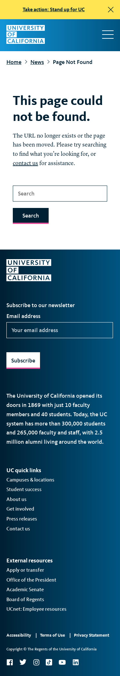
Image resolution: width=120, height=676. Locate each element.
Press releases (21, 519)
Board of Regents (25, 599)
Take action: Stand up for (54, 9)
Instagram (36, 662)
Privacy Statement (91, 635)
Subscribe (23, 360)
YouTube (62, 662)
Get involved (20, 509)
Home (13, 62)
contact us (25, 163)
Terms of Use (52, 635)
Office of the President (31, 580)
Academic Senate (25, 589)
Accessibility (18, 635)
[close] (111, 9)
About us (16, 499)
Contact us (18, 529)
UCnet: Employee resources (36, 609)
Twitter (23, 662)
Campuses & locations (30, 480)
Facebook (9, 662)
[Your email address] (59, 330)
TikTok (49, 662)
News (37, 62)
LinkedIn (75, 662)
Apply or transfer (25, 570)
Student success (24, 489)
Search (30, 215)
